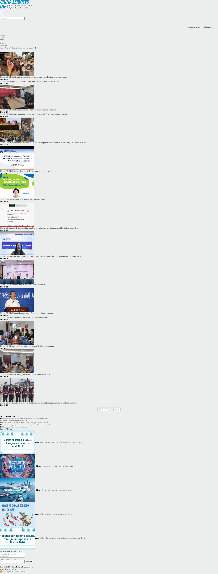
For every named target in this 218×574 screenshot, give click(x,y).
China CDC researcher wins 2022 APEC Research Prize (23, 199)
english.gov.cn (207, 27)
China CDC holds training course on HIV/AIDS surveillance (25, 374)
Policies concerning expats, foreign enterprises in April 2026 (61, 442)
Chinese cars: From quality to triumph (14, 427)
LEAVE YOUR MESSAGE (11, 551)
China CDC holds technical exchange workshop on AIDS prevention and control (33, 114)
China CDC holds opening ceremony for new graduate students (26, 313)
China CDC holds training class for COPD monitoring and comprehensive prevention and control (40, 256)
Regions (3, 46)
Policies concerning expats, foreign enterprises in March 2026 (65, 538)
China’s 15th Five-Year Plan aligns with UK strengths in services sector (25, 423)
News (2, 40)
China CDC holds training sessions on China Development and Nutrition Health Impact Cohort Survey (43, 143)
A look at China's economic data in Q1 (14, 421)
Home (2, 35)
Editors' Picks (6, 429)
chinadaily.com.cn (193, 27)
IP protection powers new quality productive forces (57, 466)
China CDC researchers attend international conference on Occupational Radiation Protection (39, 228)
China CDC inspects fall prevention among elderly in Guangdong (27, 346)
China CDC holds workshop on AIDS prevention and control (25, 171)
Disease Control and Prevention (22, 48)
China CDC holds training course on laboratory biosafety (24, 317)
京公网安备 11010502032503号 (14, 572)
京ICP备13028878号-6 (8, 570)
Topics (3, 44)
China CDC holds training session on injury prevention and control (28, 110)
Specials (4, 42)
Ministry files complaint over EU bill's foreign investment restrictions (24, 419)
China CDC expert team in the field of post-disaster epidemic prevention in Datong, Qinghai (38, 403)
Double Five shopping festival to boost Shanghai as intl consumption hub (25, 425)
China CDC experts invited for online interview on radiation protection (29, 81)
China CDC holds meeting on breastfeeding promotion (22, 285)
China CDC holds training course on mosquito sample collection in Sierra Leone (33, 77)
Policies (3, 38)
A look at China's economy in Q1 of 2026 (58, 514)
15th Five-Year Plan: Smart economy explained (56, 490)
